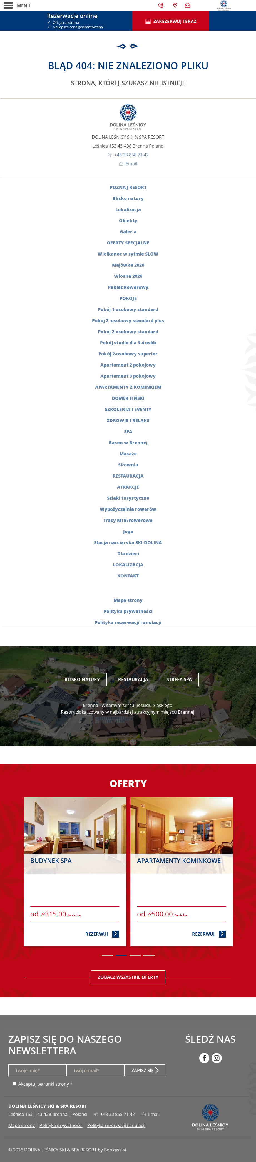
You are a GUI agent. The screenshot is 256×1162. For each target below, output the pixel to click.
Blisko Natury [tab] (82, 679)
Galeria (128, 231)
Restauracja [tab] (133, 679)
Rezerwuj (102, 934)
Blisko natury (128, 198)
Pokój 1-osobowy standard (128, 309)
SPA (128, 431)
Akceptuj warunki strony (43, 1084)
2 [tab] (121, 955)
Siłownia (128, 464)
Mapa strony (128, 600)
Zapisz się (142, 1070)
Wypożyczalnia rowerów (128, 509)
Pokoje (128, 298)
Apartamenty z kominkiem (128, 387)
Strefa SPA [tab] (179, 679)
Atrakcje (128, 487)
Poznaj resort (128, 187)
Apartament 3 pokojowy (128, 376)
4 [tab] (149, 955)
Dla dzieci (128, 553)
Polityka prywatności (128, 611)
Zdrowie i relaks (128, 420)
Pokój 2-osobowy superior (128, 353)
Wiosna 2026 (128, 276)
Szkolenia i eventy (128, 409)
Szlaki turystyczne (128, 498)
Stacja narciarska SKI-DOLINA (128, 542)
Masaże (128, 453)
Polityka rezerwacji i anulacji (128, 622)
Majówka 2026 (128, 265)
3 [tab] (135, 955)
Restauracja (128, 476)
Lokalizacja (128, 209)
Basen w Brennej (128, 442)
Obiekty (128, 220)
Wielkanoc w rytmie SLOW (128, 254)
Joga (128, 531)
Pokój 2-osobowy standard (128, 331)
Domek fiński (128, 398)
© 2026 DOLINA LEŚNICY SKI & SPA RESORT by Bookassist (67, 1150)
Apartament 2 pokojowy (128, 365)
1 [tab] (107, 955)
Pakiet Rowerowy (128, 287)
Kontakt (128, 575)
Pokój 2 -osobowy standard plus (128, 320)
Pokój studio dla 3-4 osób (128, 342)
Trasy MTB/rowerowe (128, 520)
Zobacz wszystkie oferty (128, 977)
